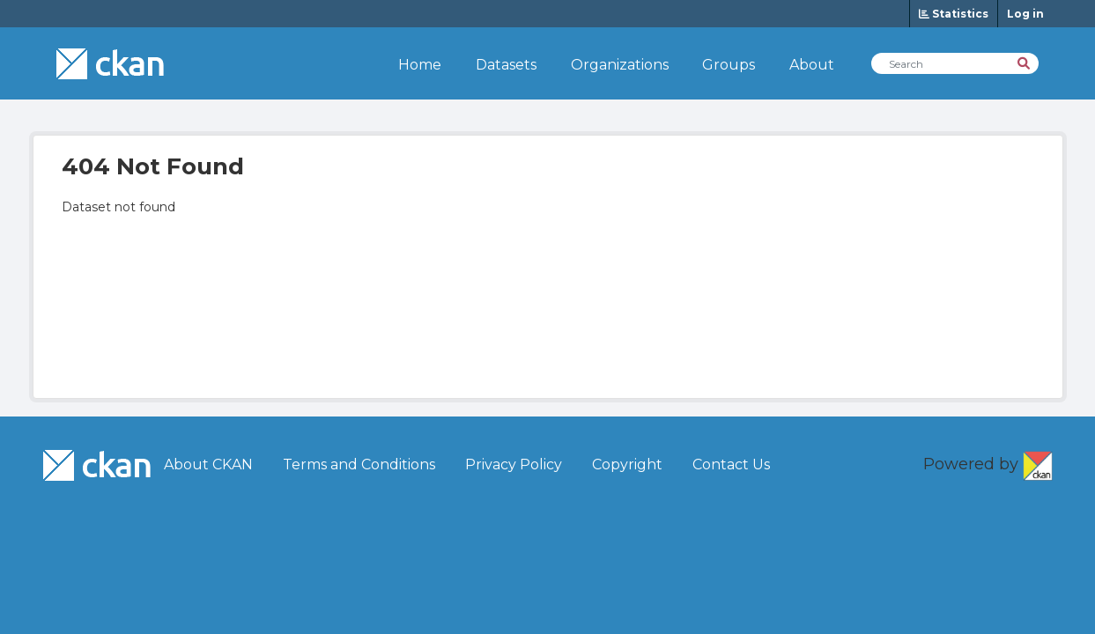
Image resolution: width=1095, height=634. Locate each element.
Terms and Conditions (359, 464)
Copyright (627, 464)
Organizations (620, 64)
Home (419, 64)
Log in (1025, 13)
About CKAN (208, 464)
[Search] (1024, 62)
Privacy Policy (513, 464)
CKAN (1038, 462)
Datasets (506, 64)
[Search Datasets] (955, 63)
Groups (728, 64)
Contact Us (731, 464)
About (811, 64)
